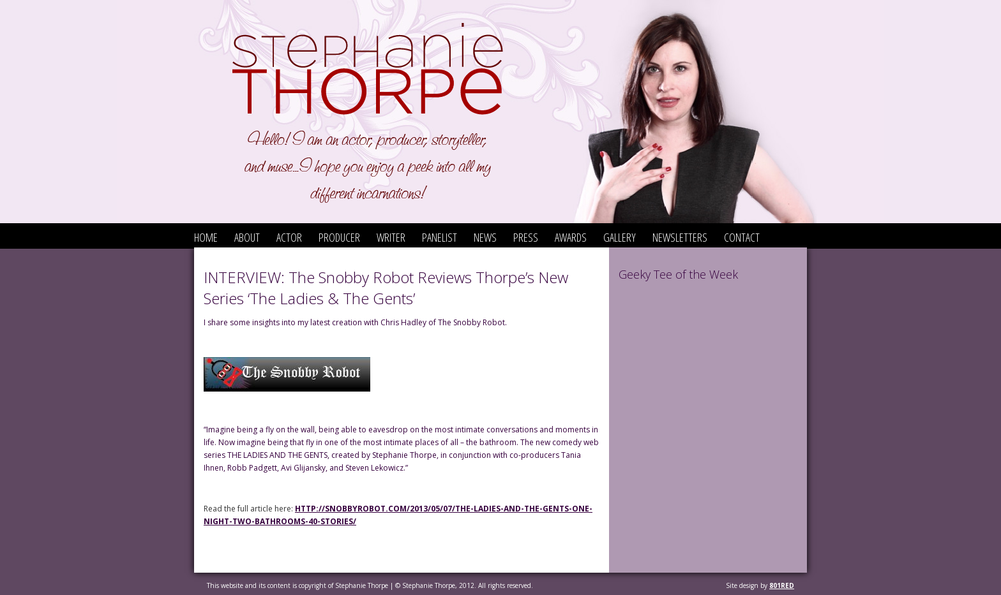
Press (525, 237)
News (485, 237)
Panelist (439, 237)
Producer (339, 237)
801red (781, 585)
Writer (391, 237)
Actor (289, 237)
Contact (742, 237)
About (247, 237)
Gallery (619, 237)
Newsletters (679, 237)
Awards (571, 237)
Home (206, 237)
